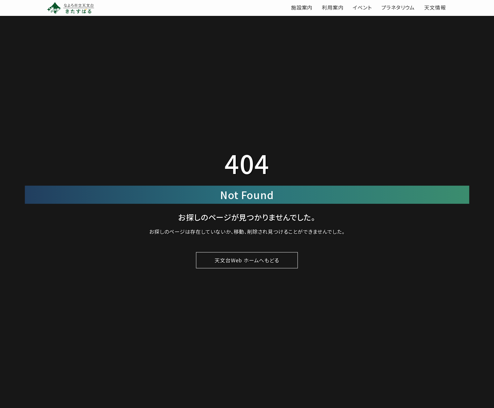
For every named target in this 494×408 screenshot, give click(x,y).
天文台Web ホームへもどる (247, 260)
